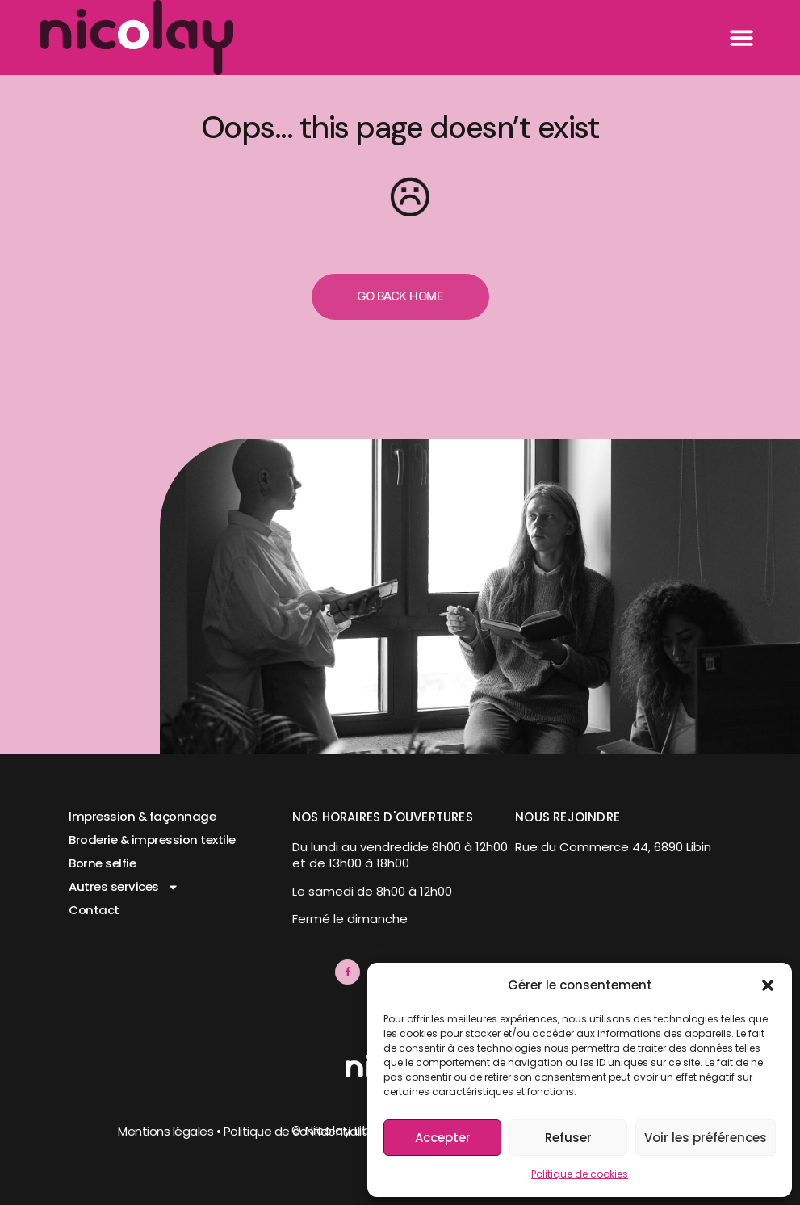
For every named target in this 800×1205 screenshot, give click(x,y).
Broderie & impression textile (153, 840)
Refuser (568, 1137)
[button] (768, 985)
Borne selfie (102, 864)
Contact (94, 911)
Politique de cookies (579, 1174)
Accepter (443, 1137)
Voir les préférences (705, 1137)
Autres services (124, 887)
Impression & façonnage (142, 817)
